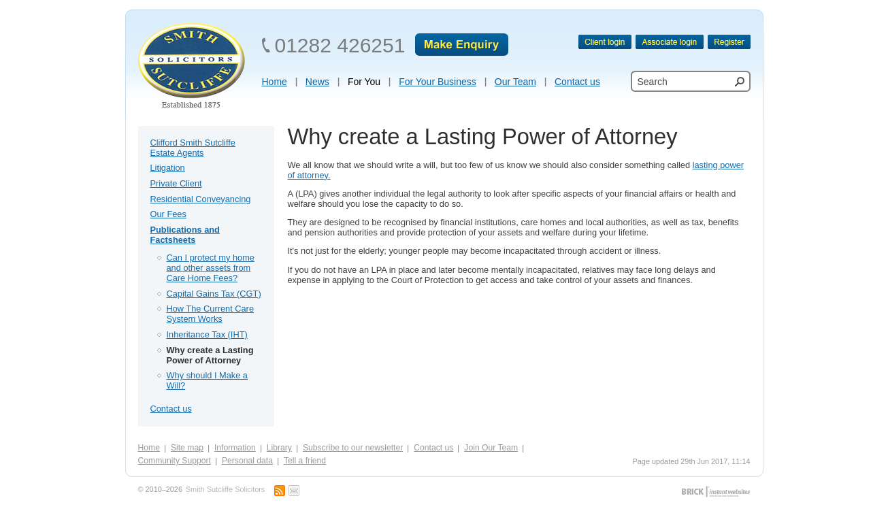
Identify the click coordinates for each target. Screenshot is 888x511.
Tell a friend (305, 460)
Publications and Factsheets (185, 235)
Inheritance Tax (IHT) (207, 334)
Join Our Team (491, 447)
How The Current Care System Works (210, 313)
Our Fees (168, 214)
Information (235, 447)
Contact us (171, 408)
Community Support (174, 460)
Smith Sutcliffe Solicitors (225, 489)
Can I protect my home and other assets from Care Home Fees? (210, 267)
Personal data (247, 460)
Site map (187, 447)
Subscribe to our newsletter (353, 447)
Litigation (167, 168)
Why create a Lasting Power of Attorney (210, 355)
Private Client (176, 183)
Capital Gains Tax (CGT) (214, 294)
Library (279, 447)
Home (149, 447)
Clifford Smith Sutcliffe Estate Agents (192, 147)
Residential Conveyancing (200, 199)
